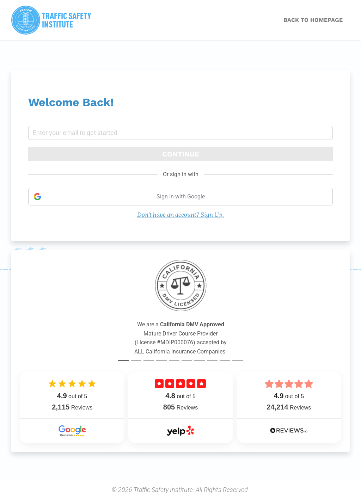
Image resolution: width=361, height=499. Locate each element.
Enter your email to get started (75, 132)
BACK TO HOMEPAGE (313, 20)
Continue (180, 154)
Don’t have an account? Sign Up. (180, 214)
